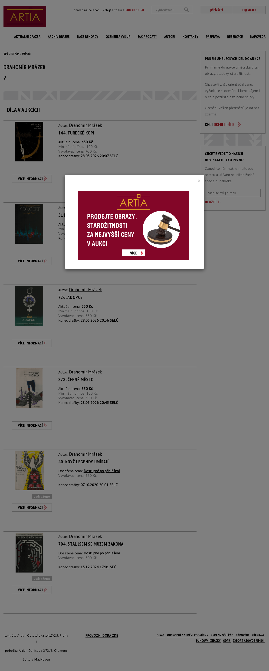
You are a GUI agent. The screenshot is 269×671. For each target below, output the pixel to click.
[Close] (199, 180)
